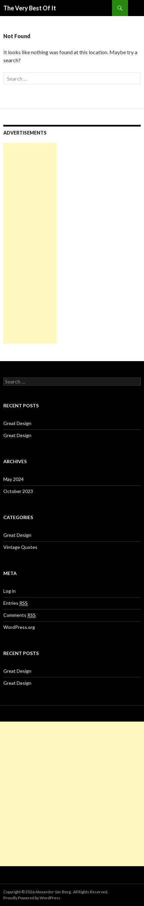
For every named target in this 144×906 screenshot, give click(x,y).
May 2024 (13, 479)
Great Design (17, 423)
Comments (19, 615)
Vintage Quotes (20, 547)
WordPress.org (19, 627)
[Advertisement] (30, 243)
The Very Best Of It (29, 8)
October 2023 (18, 491)
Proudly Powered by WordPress (31, 897)
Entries (15, 603)
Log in (9, 591)
